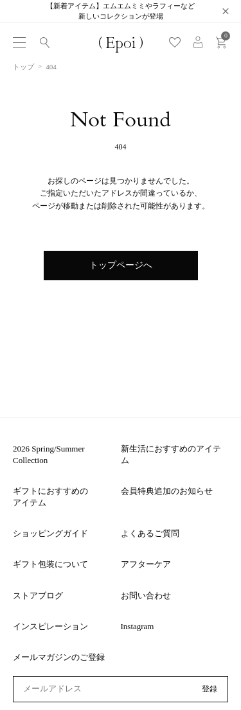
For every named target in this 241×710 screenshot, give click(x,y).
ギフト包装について (50, 564)
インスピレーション (50, 626)
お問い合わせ (146, 595)
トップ (23, 67)
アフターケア (146, 564)
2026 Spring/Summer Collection (49, 454)
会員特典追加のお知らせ (167, 491)
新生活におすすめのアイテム (171, 454)
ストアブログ (38, 595)
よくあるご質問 (150, 533)
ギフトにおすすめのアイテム (50, 496)
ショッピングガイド (50, 533)
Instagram (137, 626)
